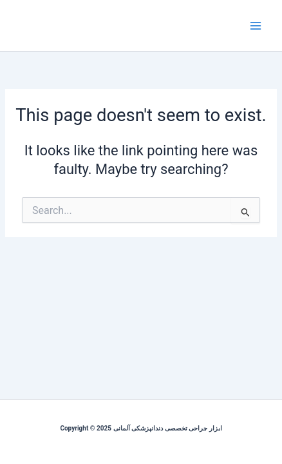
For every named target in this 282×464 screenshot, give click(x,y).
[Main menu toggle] (255, 25)
